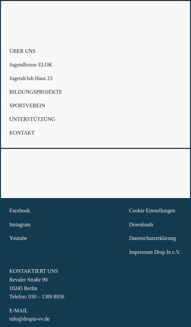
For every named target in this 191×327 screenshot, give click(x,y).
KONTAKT (22, 133)
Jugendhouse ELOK (30, 64)
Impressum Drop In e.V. (155, 252)
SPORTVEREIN (27, 105)
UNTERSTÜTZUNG (32, 119)
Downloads (141, 224)
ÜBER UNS (22, 51)
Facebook (19, 210)
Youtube (18, 238)
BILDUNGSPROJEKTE (35, 92)
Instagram (20, 224)
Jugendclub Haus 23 (31, 78)
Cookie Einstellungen (152, 210)
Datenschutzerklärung (152, 238)
